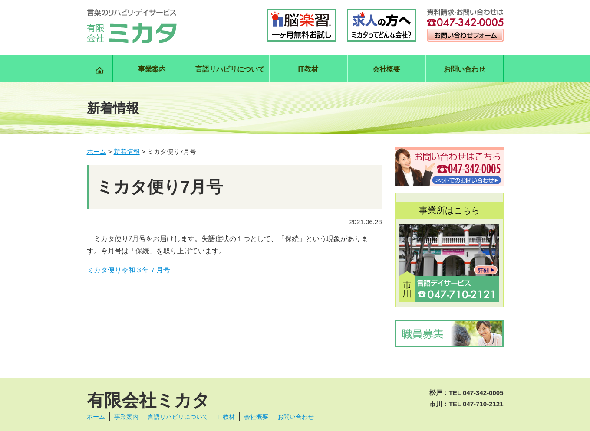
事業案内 (152, 69)
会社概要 (386, 69)
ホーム (96, 416)
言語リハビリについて (230, 69)
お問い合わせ (464, 69)
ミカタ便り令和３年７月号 (128, 270)
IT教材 (308, 69)
